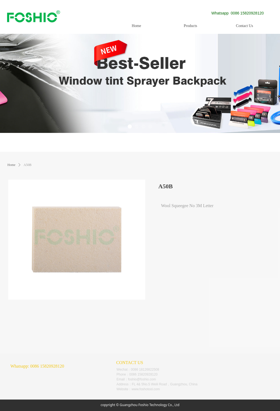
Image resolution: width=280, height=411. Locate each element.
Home (11, 165)
